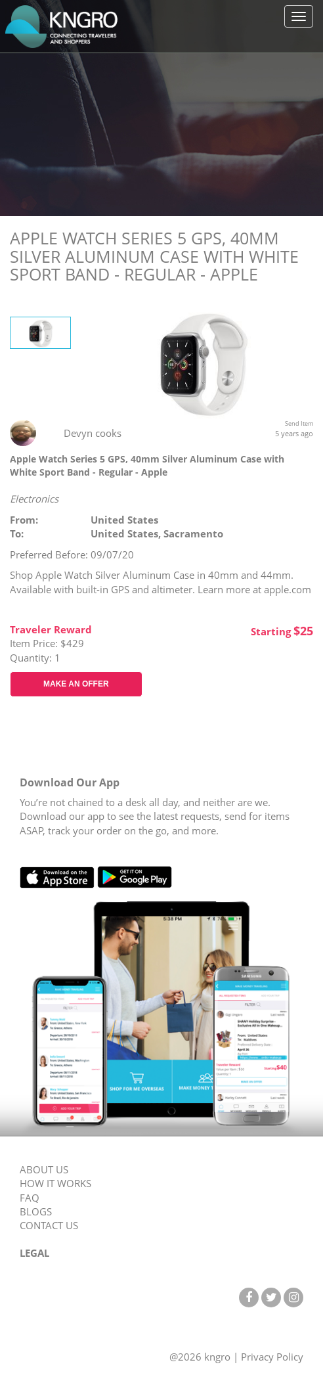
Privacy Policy (272, 1356)
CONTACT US (49, 1225)
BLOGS (36, 1211)
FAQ (29, 1197)
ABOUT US (44, 1169)
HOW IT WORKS (55, 1183)
